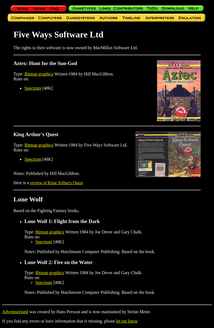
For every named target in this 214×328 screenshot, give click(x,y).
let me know (127, 321)
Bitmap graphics (39, 74)
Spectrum (32, 88)
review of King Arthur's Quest (56, 182)
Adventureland (15, 311)
